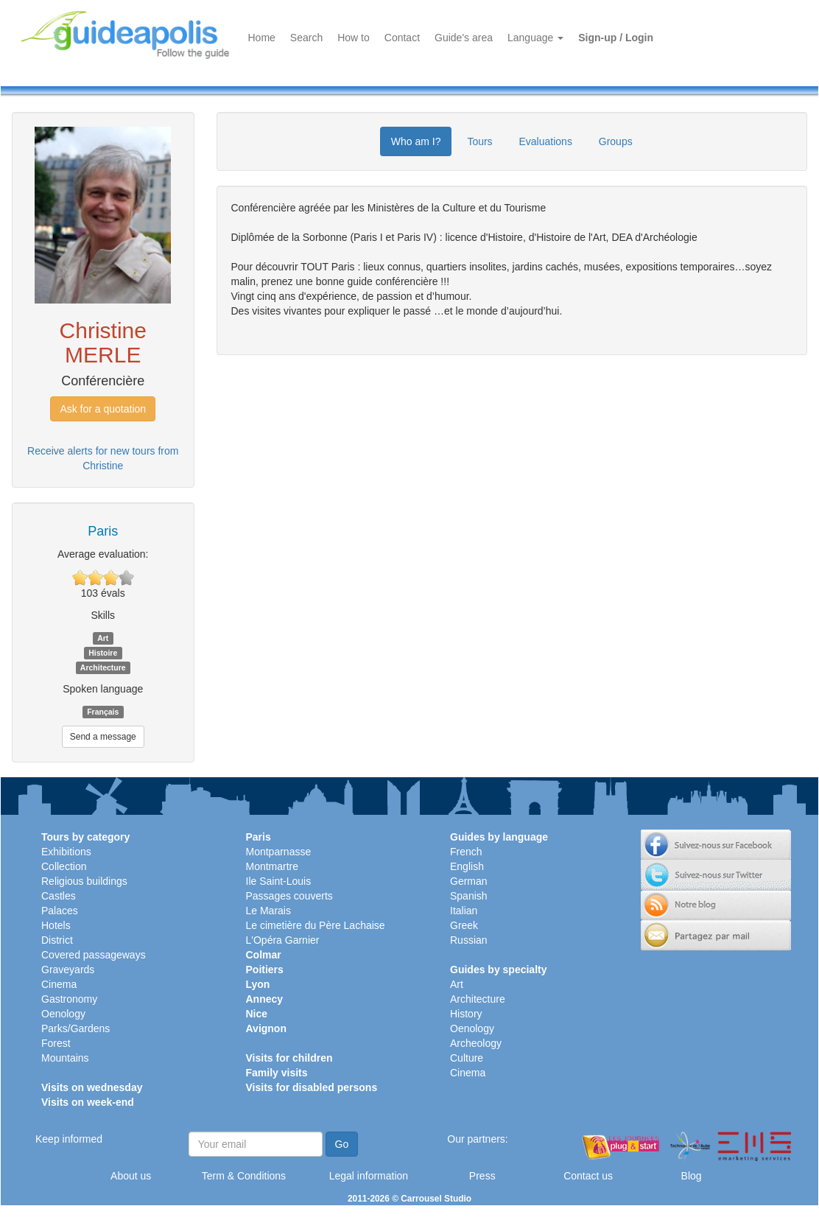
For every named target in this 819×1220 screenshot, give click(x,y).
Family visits (277, 1073)
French (466, 852)
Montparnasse (279, 852)
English (467, 866)
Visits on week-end (87, 1102)
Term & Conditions (244, 1176)
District (57, 940)
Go (342, 1144)
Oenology (63, 1014)
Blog (691, 1176)
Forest (56, 1043)
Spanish (469, 896)
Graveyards (67, 969)
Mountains (65, 1058)
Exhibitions (66, 852)
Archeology (476, 1043)
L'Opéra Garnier (283, 940)
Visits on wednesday (91, 1087)
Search (306, 37)
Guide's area (464, 37)
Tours (479, 141)
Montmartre (272, 866)
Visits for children (289, 1058)
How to (353, 37)
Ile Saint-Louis (279, 881)
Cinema (59, 984)
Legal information (368, 1176)
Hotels (56, 925)
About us (130, 1176)
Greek (464, 925)
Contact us (588, 1176)
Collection (63, 866)
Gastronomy (69, 999)
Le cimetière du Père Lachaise (315, 925)
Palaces (59, 910)
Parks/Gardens (75, 1028)
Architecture (477, 999)
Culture (466, 1058)
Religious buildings (84, 881)
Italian (463, 910)
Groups (616, 141)
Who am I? (416, 141)
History (466, 1014)
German (469, 881)
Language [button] (535, 37)
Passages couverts (289, 896)
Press (482, 1176)
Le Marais (268, 910)
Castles (58, 896)
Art (456, 984)
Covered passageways (93, 955)
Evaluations (545, 141)
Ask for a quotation (103, 409)
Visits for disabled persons (312, 1087)
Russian (469, 940)
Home (261, 37)
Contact (402, 37)
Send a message (103, 737)
